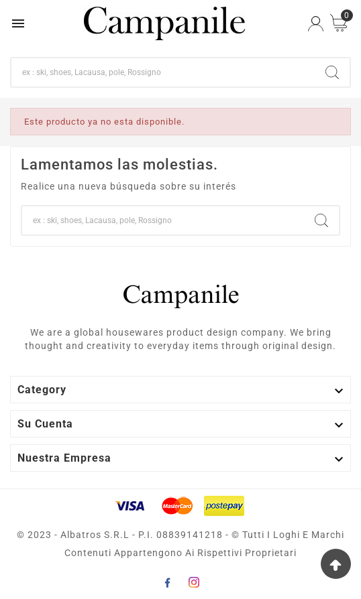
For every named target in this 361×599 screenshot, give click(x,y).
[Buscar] (163, 72)
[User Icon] (315, 23)
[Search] (332, 72)
